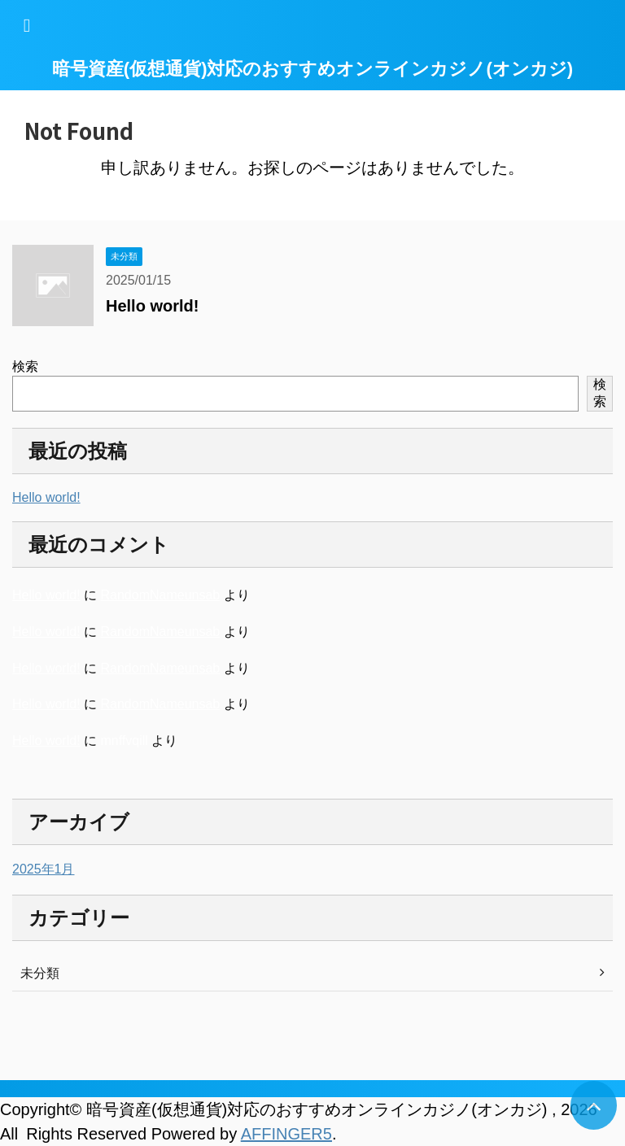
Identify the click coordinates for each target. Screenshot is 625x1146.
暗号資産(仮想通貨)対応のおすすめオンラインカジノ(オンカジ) (312, 69)
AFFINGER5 (286, 1134)
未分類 (39, 973)
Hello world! (152, 306)
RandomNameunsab (160, 595)
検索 (25, 366)
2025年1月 (43, 869)
